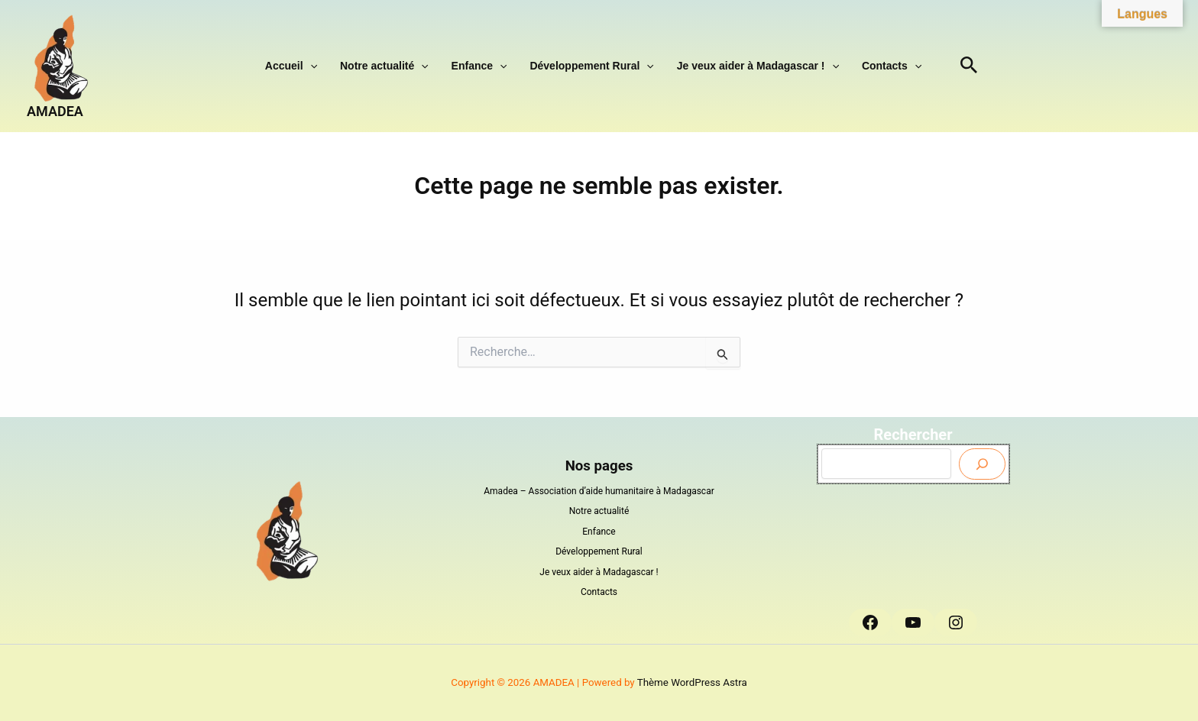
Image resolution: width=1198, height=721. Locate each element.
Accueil (310, 65)
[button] (329, 65)
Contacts (872, 65)
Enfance (483, 65)
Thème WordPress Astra (692, 682)
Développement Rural (587, 65)
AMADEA (55, 111)
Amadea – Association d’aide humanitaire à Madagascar (599, 491)
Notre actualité (395, 65)
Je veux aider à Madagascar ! (746, 65)
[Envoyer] (982, 464)
